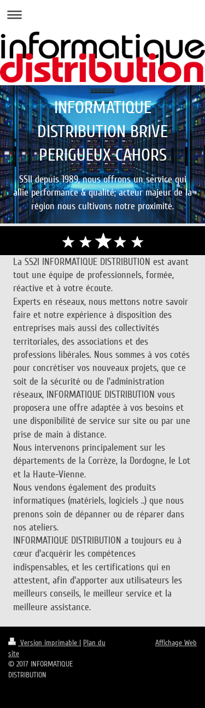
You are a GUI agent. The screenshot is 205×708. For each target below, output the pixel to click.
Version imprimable (43, 642)
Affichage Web (176, 642)
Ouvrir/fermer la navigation (102, 14)
